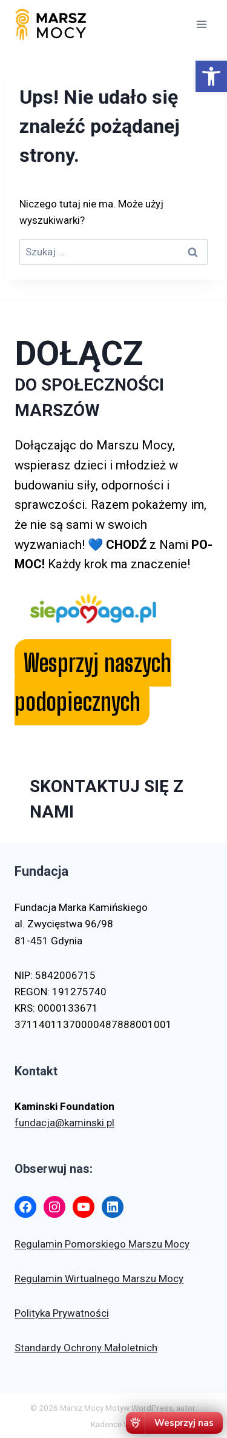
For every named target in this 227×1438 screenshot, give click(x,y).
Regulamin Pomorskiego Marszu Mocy (102, 1244)
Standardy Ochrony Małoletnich (86, 1348)
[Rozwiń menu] (201, 24)
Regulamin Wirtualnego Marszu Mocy (99, 1278)
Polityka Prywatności (62, 1313)
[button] (211, 76)
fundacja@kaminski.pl (64, 1123)
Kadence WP (113, 1424)
